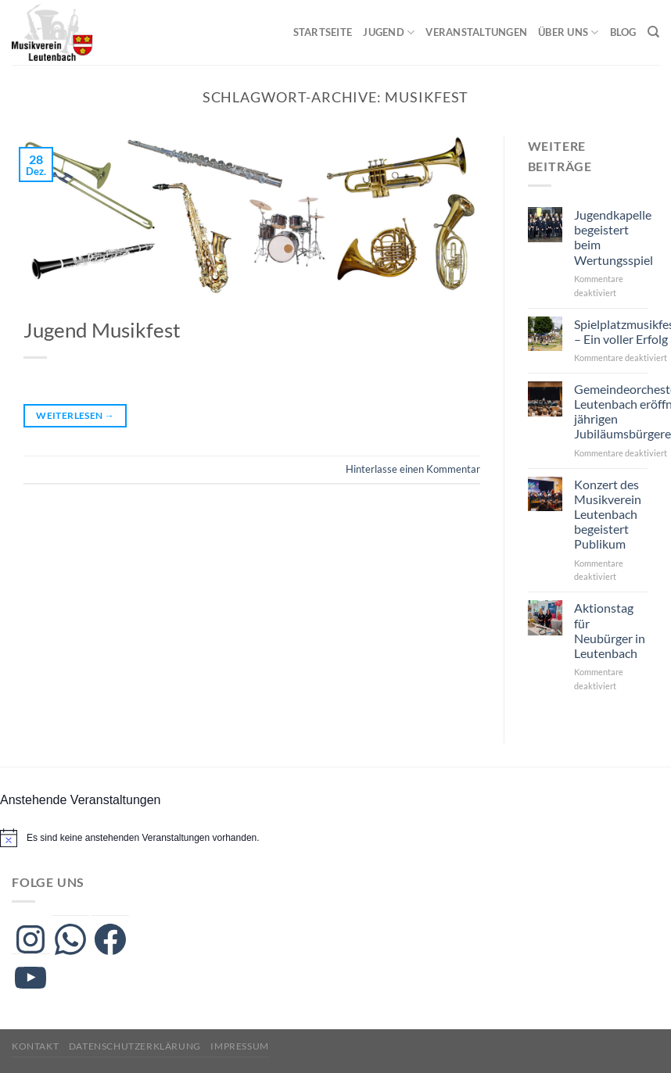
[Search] (653, 32)
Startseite (323, 32)
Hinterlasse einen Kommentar (413, 469)
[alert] (143, 838)
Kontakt (35, 1046)
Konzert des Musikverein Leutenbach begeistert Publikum (607, 514)
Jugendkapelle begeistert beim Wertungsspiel (613, 237)
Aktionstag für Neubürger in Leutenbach (609, 630)
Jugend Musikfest (102, 330)
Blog (623, 32)
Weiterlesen (75, 415)
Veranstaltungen (476, 32)
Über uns (568, 32)
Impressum (239, 1046)
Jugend (388, 32)
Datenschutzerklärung (135, 1046)
